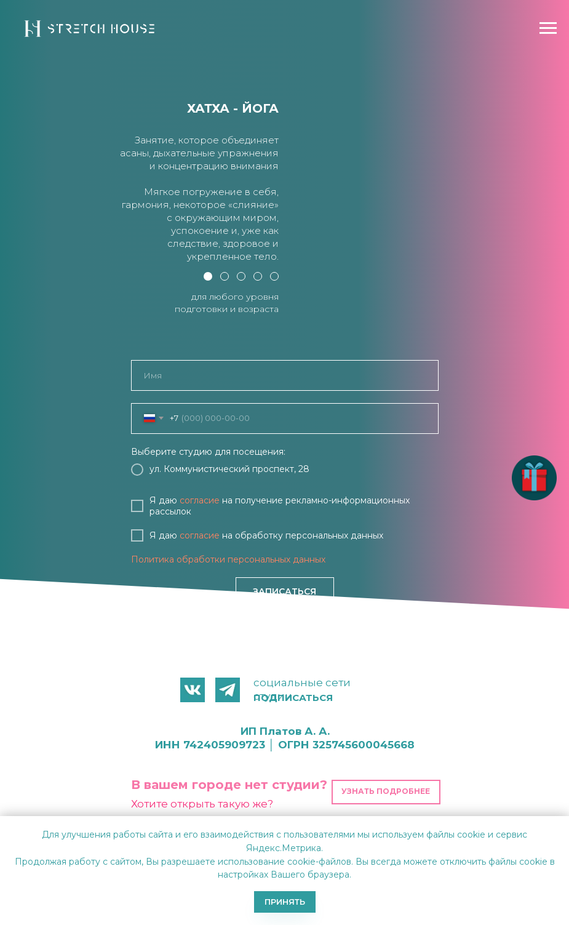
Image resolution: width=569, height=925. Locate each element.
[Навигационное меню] (548, 28)
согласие (200, 500)
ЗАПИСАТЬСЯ (284, 591)
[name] (285, 375)
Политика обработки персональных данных (228, 559)
